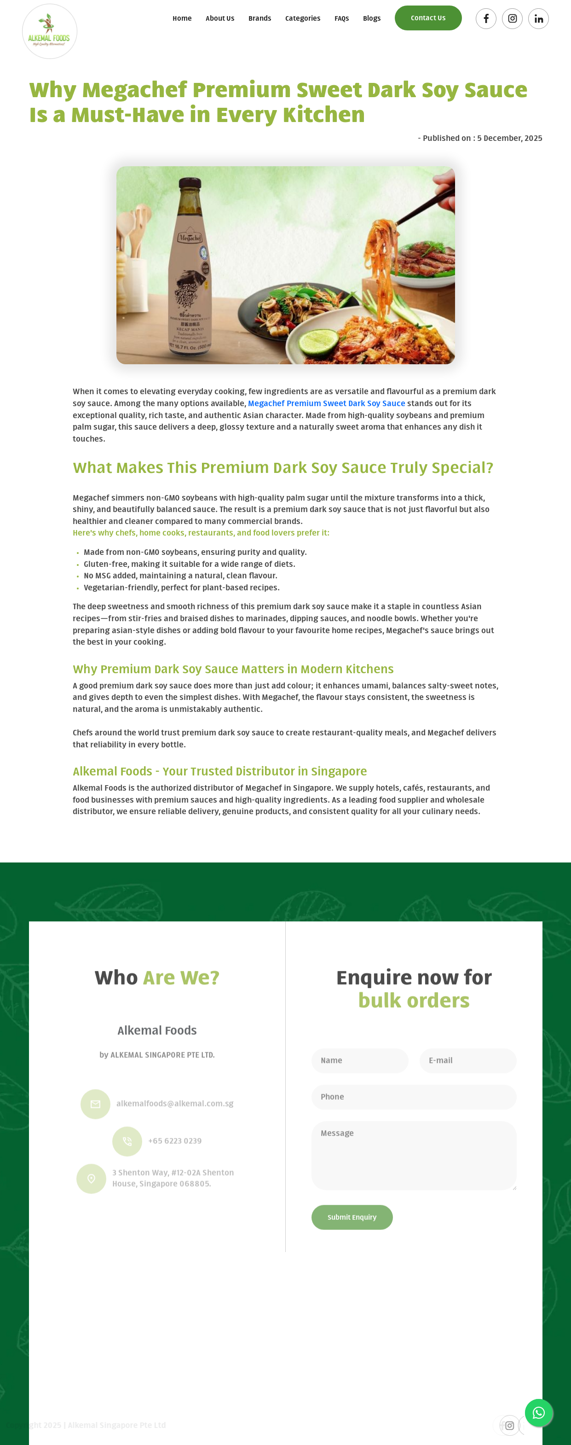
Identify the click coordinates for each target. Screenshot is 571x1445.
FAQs (342, 19)
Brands (259, 19)
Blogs (372, 19)
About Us (220, 19)
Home (182, 19)
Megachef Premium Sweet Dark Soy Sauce (326, 404)
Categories (303, 19)
